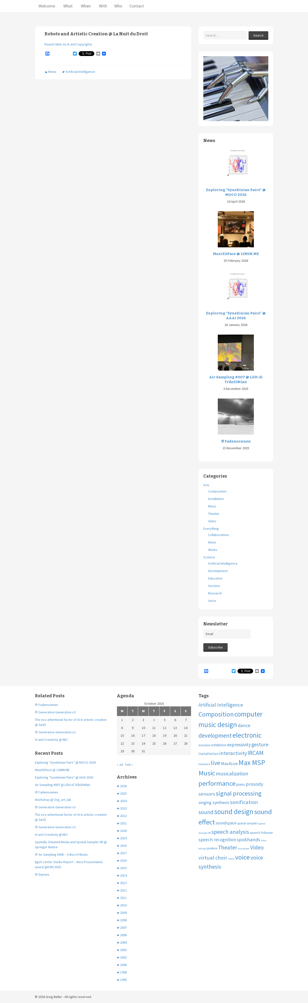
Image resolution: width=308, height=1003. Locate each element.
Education (215, 578)
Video (212, 521)
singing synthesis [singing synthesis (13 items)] (214, 802)
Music (212, 506)
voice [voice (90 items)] (242, 857)
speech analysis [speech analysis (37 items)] (230, 831)
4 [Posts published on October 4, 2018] (154, 720)
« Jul (120, 764)
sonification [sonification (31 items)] (244, 802)
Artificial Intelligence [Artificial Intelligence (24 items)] (221, 705)
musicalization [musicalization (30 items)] (232, 773)
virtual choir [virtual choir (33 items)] (213, 857)
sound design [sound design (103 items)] (233, 811)
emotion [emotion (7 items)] (205, 745)
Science (209, 557)
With (102, 6)
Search (258, 35)
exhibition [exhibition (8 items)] (218, 745)
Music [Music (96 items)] (207, 773)
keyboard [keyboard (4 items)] (204, 764)
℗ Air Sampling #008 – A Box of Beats (61, 854)
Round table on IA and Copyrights (68, 44)
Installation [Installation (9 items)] (208, 753)
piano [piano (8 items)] (240, 784)
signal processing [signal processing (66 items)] (239, 793)
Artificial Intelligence (80, 71)
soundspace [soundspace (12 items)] (226, 823)
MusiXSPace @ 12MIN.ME (236, 254)
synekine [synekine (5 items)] (211, 848)
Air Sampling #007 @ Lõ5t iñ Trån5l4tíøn (236, 379)
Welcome (46, 6)
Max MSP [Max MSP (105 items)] (251, 762)
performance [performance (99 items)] (217, 783)
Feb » (129, 764)
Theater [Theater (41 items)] (227, 847)
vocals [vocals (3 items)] (231, 858)
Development (218, 571)
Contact (136, 6)
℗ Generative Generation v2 (55, 732)
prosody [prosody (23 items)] (254, 784)
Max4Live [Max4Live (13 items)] (229, 763)
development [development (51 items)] (215, 735)
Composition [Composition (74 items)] (216, 714)
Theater (213, 513)
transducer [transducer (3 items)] (244, 848)
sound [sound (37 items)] (206, 812)
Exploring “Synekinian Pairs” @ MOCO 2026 (236, 192)
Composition (217, 491)
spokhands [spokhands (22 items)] (248, 839)
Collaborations (218, 535)
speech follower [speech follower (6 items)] (261, 832)
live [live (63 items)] (215, 763)
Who (118, 6)
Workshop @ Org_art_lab (53, 799)
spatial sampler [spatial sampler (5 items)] (247, 823)
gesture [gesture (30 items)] (260, 744)
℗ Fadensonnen (236, 441)
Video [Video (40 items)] (257, 847)
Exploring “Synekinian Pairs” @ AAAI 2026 (236, 315)
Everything (211, 528)
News (52, 71)
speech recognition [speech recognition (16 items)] (217, 839)
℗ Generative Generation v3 (55, 712)
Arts (206, 485)
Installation (216, 499)
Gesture (214, 586)
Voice (212, 600)
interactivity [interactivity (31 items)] (233, 753)
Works (212, 550)
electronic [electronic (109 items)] (247, 735)
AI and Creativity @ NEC (51, 739)
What (67, 6)
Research (215, 593)
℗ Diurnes (42, 874)
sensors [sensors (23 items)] (207, 794)
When (85, 6)
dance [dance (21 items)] (244, 725)
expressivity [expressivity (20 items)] (239, 744)
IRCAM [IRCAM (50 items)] (255, 753)
